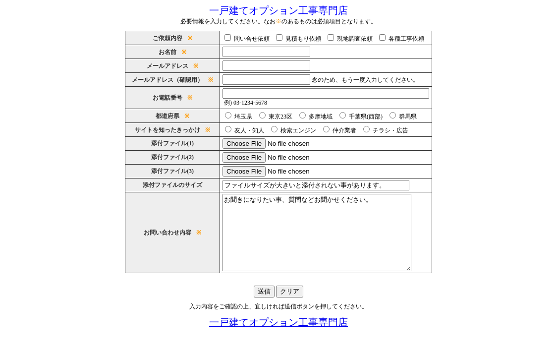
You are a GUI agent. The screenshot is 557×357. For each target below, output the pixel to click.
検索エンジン (296, 130)
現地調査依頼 (353, 38)
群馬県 (406, 116)
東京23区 (278, 116)
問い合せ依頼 (250, 38)
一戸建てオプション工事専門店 (278, 337)
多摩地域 (319, 116)
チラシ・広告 (388, 130)
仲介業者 (342, 130)
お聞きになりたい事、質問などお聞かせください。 (326, 240)
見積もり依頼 (301, 38)
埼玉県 (241, 116)
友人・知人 (247, 130)
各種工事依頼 (404, 38)
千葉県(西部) (364, 116)
